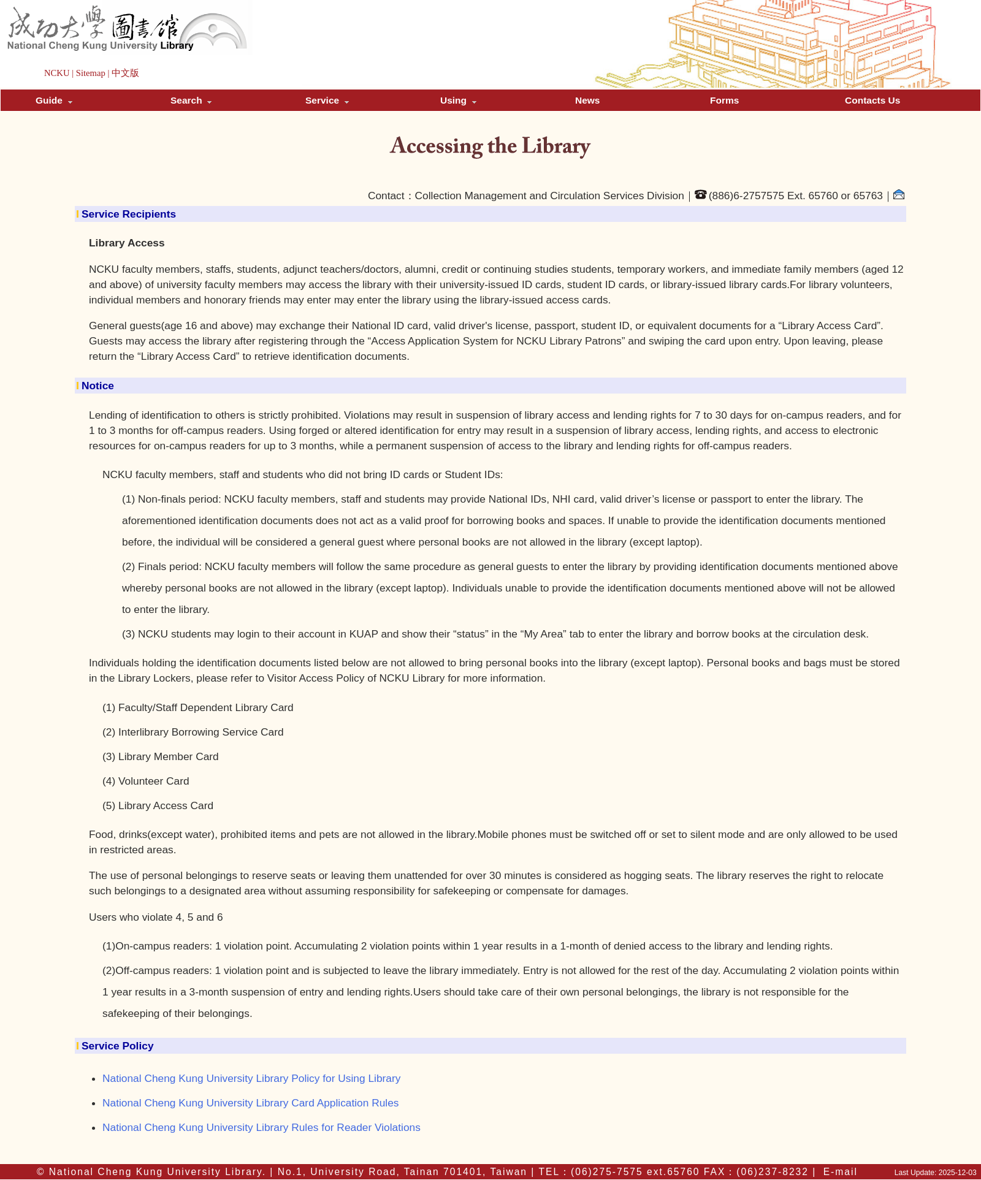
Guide (54, 100)
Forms (724, 100)
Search (191, 100)
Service (327, 100)
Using (458, 100)
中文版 (125, 73)
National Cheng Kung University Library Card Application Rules (250, 1103)
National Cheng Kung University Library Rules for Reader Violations (261, 1127)
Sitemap (90, 73)
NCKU (57, 73)
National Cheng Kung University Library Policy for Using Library (251, 1078)
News (587, 100)
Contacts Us (872, 100)
